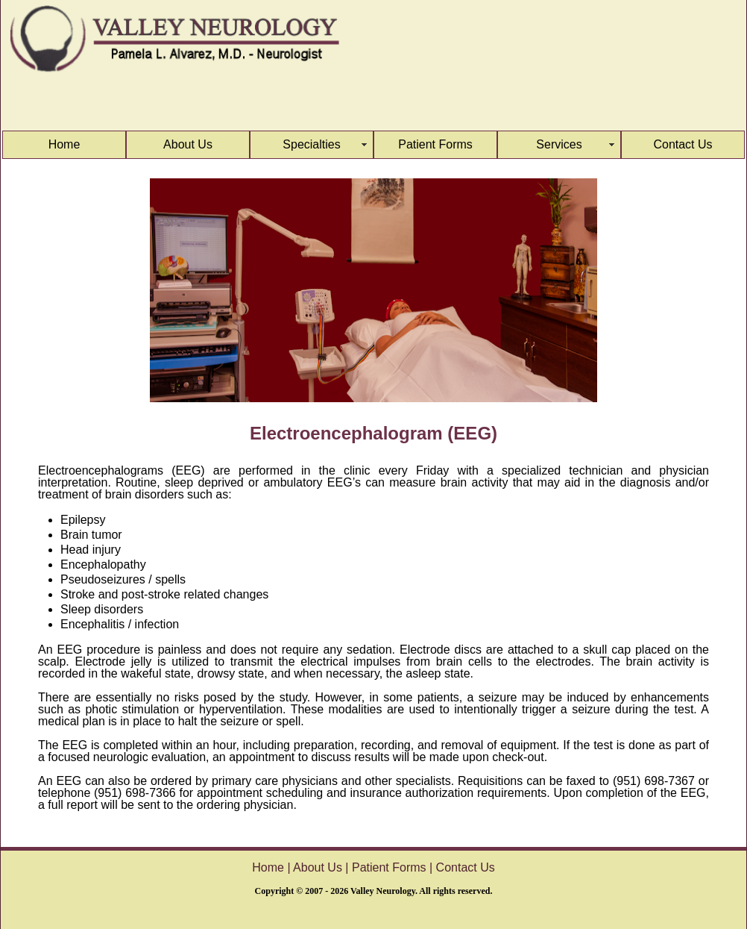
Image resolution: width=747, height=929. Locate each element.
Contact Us (682, 144)
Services (558, 144)
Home (64, 144)
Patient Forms (435, 144)
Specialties (311, 144)
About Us (187, 144)
